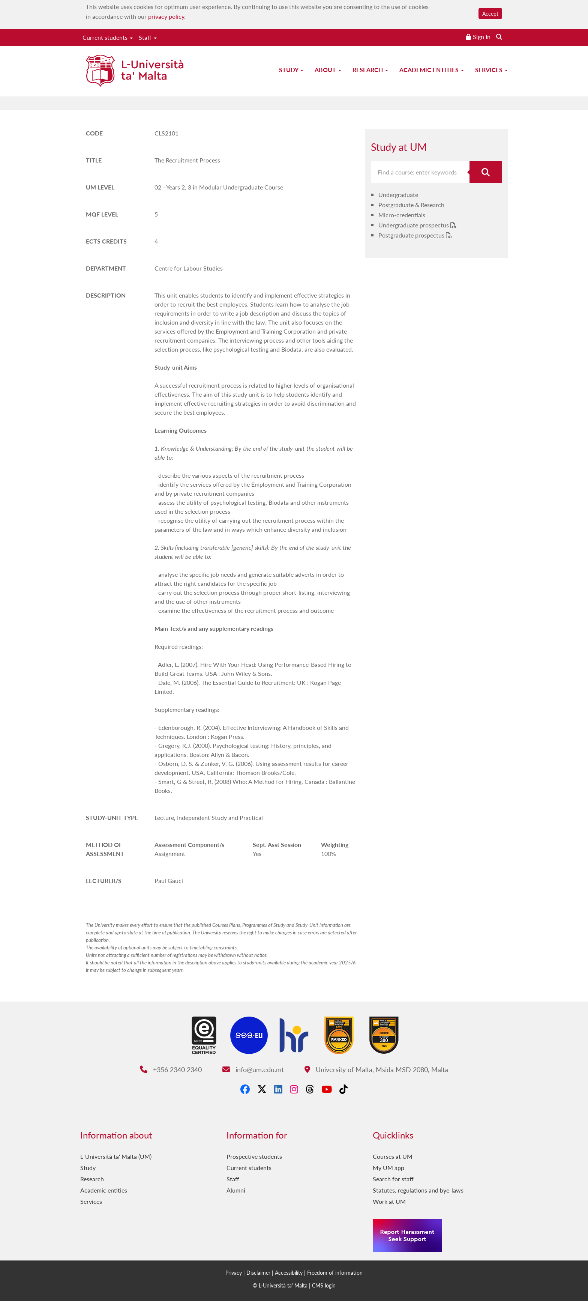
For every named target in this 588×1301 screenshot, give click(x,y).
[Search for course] (486, 172)
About (328, 69)
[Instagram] (294, 1089)
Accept (490, 13)
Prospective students (254, 1156)
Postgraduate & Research (411, 204)
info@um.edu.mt (253, 1069)
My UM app (388, 1167)
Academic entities (431, 69)
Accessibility (289, 1272)
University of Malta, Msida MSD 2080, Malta (376, 1069)
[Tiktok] (343, 1089)
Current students (107, 37)
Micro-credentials (401, 215)
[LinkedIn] (278, 1089)
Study (291, 69)
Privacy (233, 1272)
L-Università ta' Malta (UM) (116, 1156)
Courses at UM (392, 1156)
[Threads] (310, 1089)
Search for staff (393, 1179)
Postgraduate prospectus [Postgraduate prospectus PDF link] (412, 235)
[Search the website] (499, 36)
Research (370, 69)
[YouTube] (326, 1089)
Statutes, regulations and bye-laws (418, 1190)
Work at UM (389, 1201)
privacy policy (166, 16)
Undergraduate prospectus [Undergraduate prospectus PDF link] (414, 225)
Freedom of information (335, 1272)
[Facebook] (245, 1089)
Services (491, 69)
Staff (148, 37)
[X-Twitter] (262, 1089)
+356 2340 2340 (171, 1069)
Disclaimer (258, 1272)
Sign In (481, 36)
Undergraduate (398, 194)
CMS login (324, 1285)
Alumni (235, 1190)
